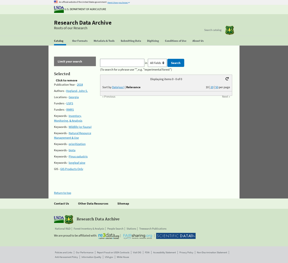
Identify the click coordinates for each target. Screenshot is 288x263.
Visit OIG (137, 252)
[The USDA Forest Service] (229, 30)
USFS (69, 103)
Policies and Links (63, 252)
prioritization (77, 144)
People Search (115, 228)
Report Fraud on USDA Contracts (113, 252)
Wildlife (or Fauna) (80, 127)
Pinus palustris (78, 156)
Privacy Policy (186, 252)
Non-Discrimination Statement (212, 252)
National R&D (63, 228)
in (156, 63)
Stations (131, 228)
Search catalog (213, 29)
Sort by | (121, 87)
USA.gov (109, 257)
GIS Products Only (71, 169)
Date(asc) (118, 87)
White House (123, 257)
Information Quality (91, 257)
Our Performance (84, 252)
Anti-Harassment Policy (66, 257)
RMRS (70, 110)
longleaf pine (77, 163)
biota (72, 150)
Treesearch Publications (152, 228)
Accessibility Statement (164, 252)
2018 (80, 85)
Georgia (74, 97)
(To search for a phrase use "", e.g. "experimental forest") (136, 69)
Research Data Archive (83, 22)
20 (211, 87)
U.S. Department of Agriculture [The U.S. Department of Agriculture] (80, 9)
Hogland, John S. (77, 91)
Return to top (62, 193)
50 (216, 87)
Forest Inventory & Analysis (89, 228)
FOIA (147, 252)
